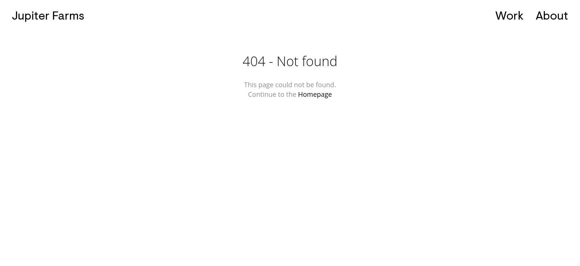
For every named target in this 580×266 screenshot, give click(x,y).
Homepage (315, 94)
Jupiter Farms (48, 16)
